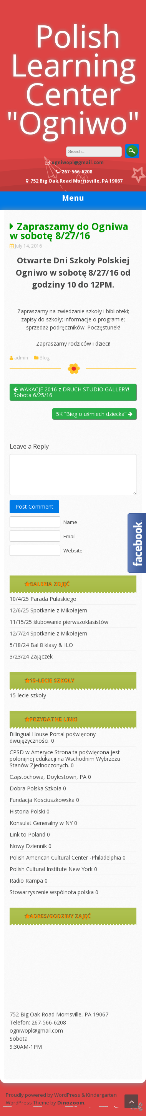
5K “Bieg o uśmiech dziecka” (94, 413)
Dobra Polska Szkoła (35, 788)
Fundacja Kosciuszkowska (42, 799)
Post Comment (34, 506)
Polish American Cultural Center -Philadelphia (65, 857)
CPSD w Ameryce (31, 752)
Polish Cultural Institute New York (51, 869)
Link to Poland (27, 834)
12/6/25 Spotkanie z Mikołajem (48, 610)
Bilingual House (29, 734)
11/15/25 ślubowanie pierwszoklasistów (59, 621)
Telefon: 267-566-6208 (38, 1022)
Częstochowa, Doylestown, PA (48, 776)
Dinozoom (70, 1102)
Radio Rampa (26, 880)
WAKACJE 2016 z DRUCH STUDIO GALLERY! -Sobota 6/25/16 (73, 392)
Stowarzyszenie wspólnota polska (52, 892)
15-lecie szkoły (28, 695)
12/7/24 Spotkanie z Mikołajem (48, 633)
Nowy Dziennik (28, 846)
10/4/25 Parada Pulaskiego (43, 598)
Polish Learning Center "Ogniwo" (73, 79)
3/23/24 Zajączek (31, 656)
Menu (73, 198)
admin (21, 358)
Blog (45, 358)
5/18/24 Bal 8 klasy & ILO (41, 645)
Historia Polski (27, 811)
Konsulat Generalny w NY (41, 823)
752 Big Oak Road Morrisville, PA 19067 (59, 1014)
